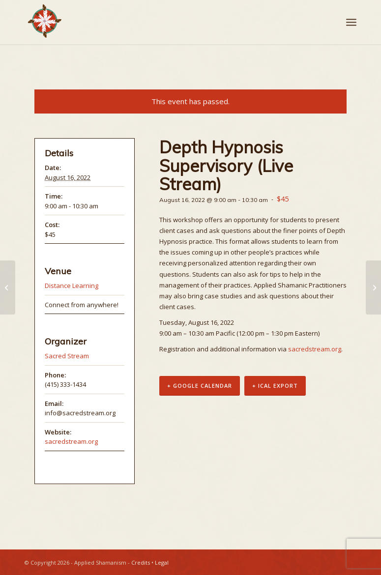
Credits (140, 562)
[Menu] (351, 22)
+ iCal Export (275, 385)
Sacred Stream (67, 355)
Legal (162, 562)
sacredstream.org (314, 349)
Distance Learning (71, 285)
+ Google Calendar (199, 385)
